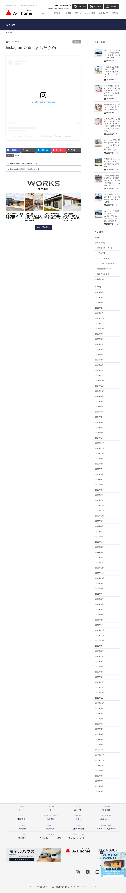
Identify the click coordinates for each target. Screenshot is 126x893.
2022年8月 (99, 526)
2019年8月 (99, 713)
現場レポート (106, 817)
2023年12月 (99, 443)
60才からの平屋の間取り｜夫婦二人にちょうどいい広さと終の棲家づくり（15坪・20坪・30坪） (112, 145)
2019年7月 (99, 719)
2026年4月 (99, 297)
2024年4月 (99, 422)
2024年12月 (99, 381)
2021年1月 (99, 625)
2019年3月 (99, 739)
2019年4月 (99, 734)
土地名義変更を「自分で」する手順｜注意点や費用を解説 (112, 107)
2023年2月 (99, 495)
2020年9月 (99, 646)
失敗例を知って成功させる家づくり (24, 163)
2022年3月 (99, 552)
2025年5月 (99, 355)
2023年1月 (99, 500)
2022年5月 (99, 542)
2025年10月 (99, 329)
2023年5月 (99, 480)
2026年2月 (99, 308)
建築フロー (22, 817)
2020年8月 (99, 651)
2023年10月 (99, 453)
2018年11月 (99, 760)
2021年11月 (99, 573)
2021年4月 (99, 609)
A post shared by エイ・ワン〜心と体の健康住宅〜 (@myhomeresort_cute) (43, 136)
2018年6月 (99, 786)
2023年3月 (99, 490)
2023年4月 (99, 485)
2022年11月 (99, 511)
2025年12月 (99, 318)
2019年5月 (99, 729)
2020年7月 (99, 656)
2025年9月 (99, 334)
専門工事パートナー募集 (50, 836)
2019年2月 (99, 745)
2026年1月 (99, 313)
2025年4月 (99, 360)
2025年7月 (99, 344)
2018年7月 (99, 781)
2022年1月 (99, 563)
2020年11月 (99, 635)
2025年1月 (99, 376)
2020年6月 (99, 661)
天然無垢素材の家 (104, 269)
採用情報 (22, 836)
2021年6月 (99, 599)
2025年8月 (99, 339)
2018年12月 (99, 755)
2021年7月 (99, 594)
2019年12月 (99, 693)
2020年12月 (99, 630)
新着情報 (22, 827)
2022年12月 (99, 505)
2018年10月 (99, 766)
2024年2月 (99, 433)
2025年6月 (99, 349)
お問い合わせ (78, 827)
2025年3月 (99, 365)
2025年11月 (99, 324)
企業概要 (50, 827)
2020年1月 (99, 687)
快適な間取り (102, 253)
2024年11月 (99, 386)
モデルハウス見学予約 (106, 827)
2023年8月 (99, 464)
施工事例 (78, 808)
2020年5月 (99, 667)
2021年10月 (99, 578)
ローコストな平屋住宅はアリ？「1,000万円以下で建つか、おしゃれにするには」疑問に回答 (112, 216)
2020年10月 (99, 641)
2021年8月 (99, 589)
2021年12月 (99, 568)
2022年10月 (99, 516)
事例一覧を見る (43, 227)
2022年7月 (99, 532)
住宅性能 (106, 808)
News (76, 42)
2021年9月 (99, 583)
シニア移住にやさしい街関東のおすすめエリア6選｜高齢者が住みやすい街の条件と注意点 (112, 90)
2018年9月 (99, 771)
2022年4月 (99, 547)
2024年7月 (99, 407)
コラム (78, 817)
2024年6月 (99, 412)
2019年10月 (99, 703)
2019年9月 (99, 708)
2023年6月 (99, 474)
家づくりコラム (101, 243)
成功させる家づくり (104, 274)
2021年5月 (99, 604)
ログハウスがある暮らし (106, 263)
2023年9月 (99, 459)
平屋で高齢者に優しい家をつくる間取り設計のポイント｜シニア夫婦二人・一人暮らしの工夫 (112, 180)
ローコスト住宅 (103, 258)
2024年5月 (99, 417)
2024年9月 (99, 396)
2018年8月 (99, 776)
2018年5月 (99, 791)
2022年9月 (99, 521)
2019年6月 (99, 724)
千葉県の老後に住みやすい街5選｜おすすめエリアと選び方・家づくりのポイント (112, 71)
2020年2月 (99, 682)
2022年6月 (99, 537)
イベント (22, 808)
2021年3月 (99, 615)
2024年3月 (99, 428)
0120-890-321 (59, 6)
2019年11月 (99, 698)
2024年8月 (99, 401)
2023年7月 (99, 469)
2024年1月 (99, 438)
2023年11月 (99, 448)
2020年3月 (99, 677)
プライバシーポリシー (78, 836)
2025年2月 (99, 370)
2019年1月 (99, 750)
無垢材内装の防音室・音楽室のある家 (24, 169)
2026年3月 (99, 303)
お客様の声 (99, 279)
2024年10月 (99, 391)
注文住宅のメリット (104, 248)
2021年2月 (99, 620)
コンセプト (50, 808)
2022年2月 (99, 557)
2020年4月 (99, 672)
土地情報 (50, 817)
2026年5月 (99, 292)
